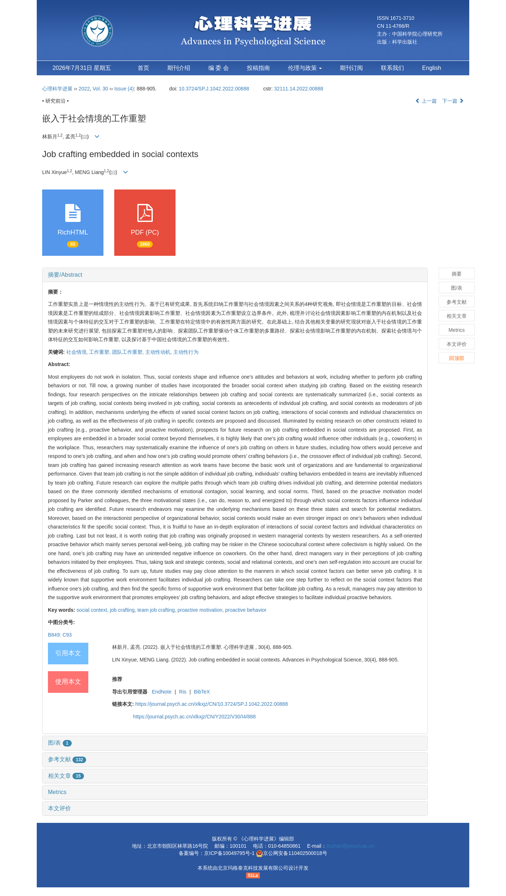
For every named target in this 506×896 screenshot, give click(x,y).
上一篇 (426, 101)
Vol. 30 (100, 89)
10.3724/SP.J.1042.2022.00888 (214, 89)
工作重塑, (100, 352)
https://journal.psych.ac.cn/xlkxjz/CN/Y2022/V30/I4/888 (194, 716)
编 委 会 (218, 68)
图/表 (60, 743)
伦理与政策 (305, 68)
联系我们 (392, 68)
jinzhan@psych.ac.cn (350, 846)
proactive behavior (245, 610)
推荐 (117, 679)
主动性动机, (159, 352)
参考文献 (67, 759)
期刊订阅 (351, 68)
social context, (93, 610)
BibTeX (202, 692)
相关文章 (66, 776)
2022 (84, 89)
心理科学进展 (58, 89)
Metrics (57, 792)
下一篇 (453, 101)
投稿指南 (258, 68)
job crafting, (123, 610)
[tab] (235, 275)
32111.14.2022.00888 (298, 89)
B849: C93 (60, 635)
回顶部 (456, 358)
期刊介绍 (178, 68)
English (431, 68)
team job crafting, (157, 610)
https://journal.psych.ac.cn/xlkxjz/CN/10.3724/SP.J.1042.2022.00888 (212, 704)
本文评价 (59, 808)
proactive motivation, (201, 610)
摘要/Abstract (65, 275)
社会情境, (77, 352)
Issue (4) (124, 89)
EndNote (161, 692)
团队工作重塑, (128, 352)
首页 (143, 68)
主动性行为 (186, 352)
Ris (182, 692)
